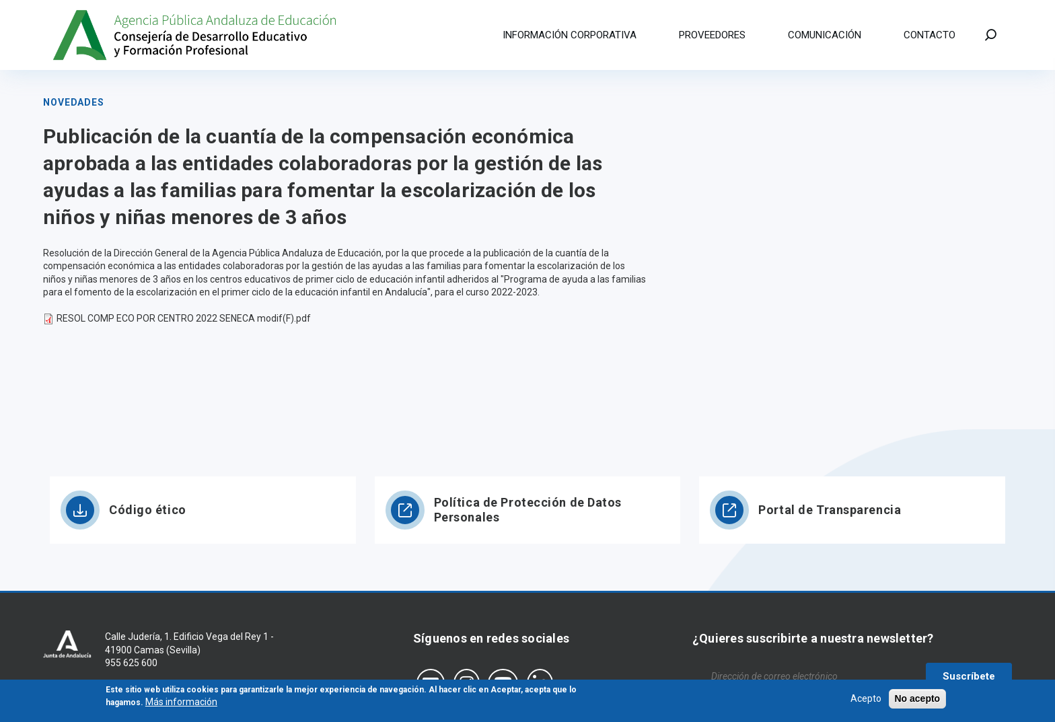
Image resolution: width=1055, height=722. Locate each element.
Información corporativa (569, 35)
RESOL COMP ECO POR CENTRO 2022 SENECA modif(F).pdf (184, 318)
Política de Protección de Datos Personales (528, 509)
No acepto (918, 700)
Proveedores (712, 35)
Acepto (865, 700)
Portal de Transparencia (829, 510)
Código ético (147, 510)
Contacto (929, 35)
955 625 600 (131, 662)
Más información (181, 704)
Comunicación (824, 35)
